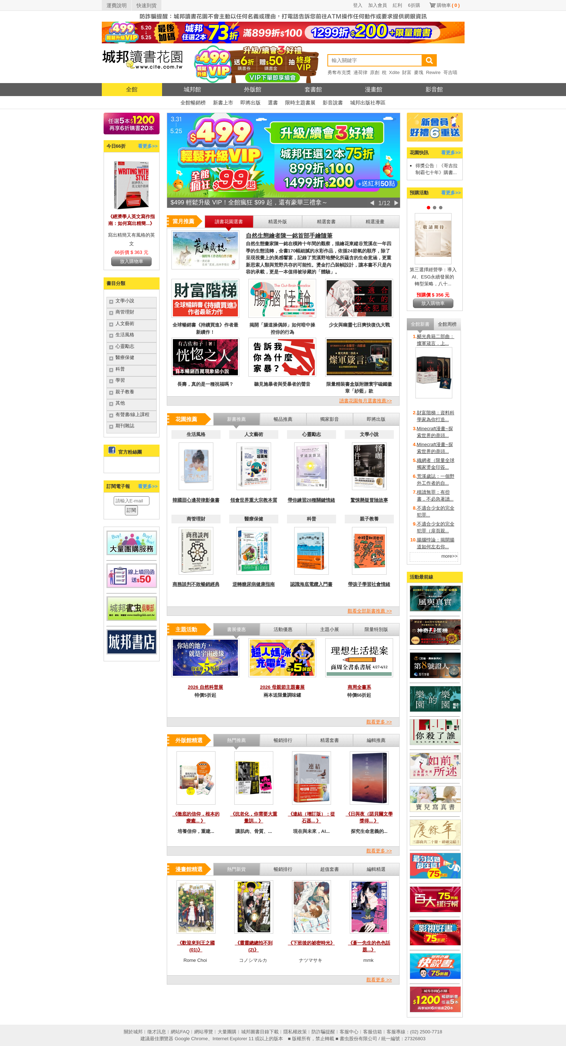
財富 (407, 72)
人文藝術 (125, 323)
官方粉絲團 (130, 452)
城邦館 (192, 89)
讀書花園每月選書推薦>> (365, 400)
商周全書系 (359, 687)
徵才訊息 (156, 1031)
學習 (120, 380)
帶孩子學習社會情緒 (369, 584)
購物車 (448, 5)
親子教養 (125, 391)
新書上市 (223, 102)
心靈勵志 (125, 346)
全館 (132, 89)
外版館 (252, 89)
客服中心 (349, 1031)
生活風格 (125, 334)
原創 (374, 72)
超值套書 (329, 869)
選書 (273, 102)
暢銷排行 (283, 869)
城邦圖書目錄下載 (260, 1031)
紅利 (397, 5)
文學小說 (125, 300)
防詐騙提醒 (323, 1031)
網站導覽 (203, 1031)
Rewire (433, 72)
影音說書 (333, 102)
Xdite (394, 72)
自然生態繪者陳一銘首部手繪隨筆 (289, 236)
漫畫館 (373, 89)
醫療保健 (125, 357)
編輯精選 (376, 869)
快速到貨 (146, 5)
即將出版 (250, 102)
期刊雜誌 (125, 425)
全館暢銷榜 (193, 102)
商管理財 (125, 312)
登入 (357, 5)
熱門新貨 (236, 869)
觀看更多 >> (379, 722)
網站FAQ (180, 1031)
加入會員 (377, 5)
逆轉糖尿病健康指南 (253, 584)
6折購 (414, 5)
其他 (120, 403)
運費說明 (116, 5)
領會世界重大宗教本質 (253, 500)
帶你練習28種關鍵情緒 (311, 500)
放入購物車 (131, 261)
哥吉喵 (450, 72)
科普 (120, 369)
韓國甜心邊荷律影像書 (196, 500)
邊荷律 (360, 72)
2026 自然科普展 (205, 687)
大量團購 (227, 1031)
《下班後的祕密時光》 (311, 943)
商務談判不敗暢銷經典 (196, 584)
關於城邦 (133, 1031)
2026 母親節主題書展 (282, 687)
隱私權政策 (295, 1031)
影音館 (434, 89)
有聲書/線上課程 (133, 414)
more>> (449, 556)
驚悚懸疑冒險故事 (369, 500)
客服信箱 (372, 1031)
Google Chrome (191, 1038)
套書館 (313, 89)
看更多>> (147, 146)
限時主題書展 (300, 102)
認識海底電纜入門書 (311, 584)
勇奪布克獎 (339, 72)
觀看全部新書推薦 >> (370, 611)
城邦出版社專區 (368, 102)
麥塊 (418, 72)
